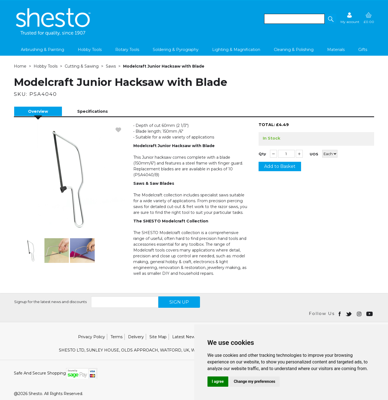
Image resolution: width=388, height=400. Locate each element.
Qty (262, 154)
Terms (116, 336)
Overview (38, 111)
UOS (314, 154)
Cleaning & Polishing (294, 49)
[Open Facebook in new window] (340, 313)
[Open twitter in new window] (349, 313)
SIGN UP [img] (179, 302)
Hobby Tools (90, 49)
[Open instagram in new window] (359, 313)
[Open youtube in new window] (370, 313)
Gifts (362, 49)
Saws (111, 66)
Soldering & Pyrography (176, 49)
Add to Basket (280, 166)
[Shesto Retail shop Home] (53, 34)
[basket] (369, 18)
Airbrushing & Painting (42, 49)
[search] (294, 19)
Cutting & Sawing (82, 66)
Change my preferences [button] (254, 381)
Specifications (92, 111)
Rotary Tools (127, 49)
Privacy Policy (91, 336)
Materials (336, 49)
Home (20, 66)
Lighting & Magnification (236, 49)
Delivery (136, 336)
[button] (330, 19)
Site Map (158, 336)
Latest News (184, 336)
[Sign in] (350, 18)
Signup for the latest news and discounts (50, 301)
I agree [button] (218, 381)
